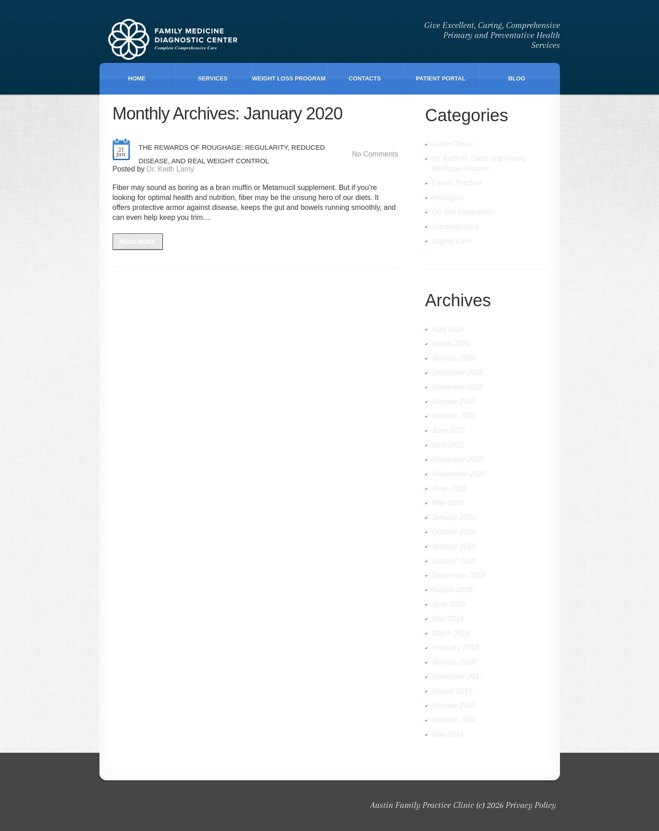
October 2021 (454, 416)
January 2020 (454, 517)
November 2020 (458, 459)
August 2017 (452, 691)
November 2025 (458, 387)
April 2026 (448, 329)
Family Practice (456, 183)
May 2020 (448, 503)
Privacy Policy (531, 805)
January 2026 (454, 358)
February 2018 (455, 647)
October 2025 (454, 401)
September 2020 (458, 474)
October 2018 (454, 561)
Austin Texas (452, 144)
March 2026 (451, 343)
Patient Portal (441, 78)
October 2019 (454, 532)
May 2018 (448, 618)
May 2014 (448, 734)
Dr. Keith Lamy (170, 169)
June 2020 (449, 488)
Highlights (448, 197)
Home (137, 78)
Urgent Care (451, 241)
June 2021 (449, 430)
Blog (517, 78)
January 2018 (454, 662)
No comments (375, 154)
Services (213, 78)
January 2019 (454, 546)
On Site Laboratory (462, 212)
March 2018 (451, 633)
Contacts (365, 78)
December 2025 (458, 372)
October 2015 (454, 705)
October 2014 (454, 720)
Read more (138, 241)
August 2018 (452, 590)
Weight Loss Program (289, 78)
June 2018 (449, 604)
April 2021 (448, 445)
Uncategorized (455, 226)
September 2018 (458, 575)
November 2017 (458, 676)
